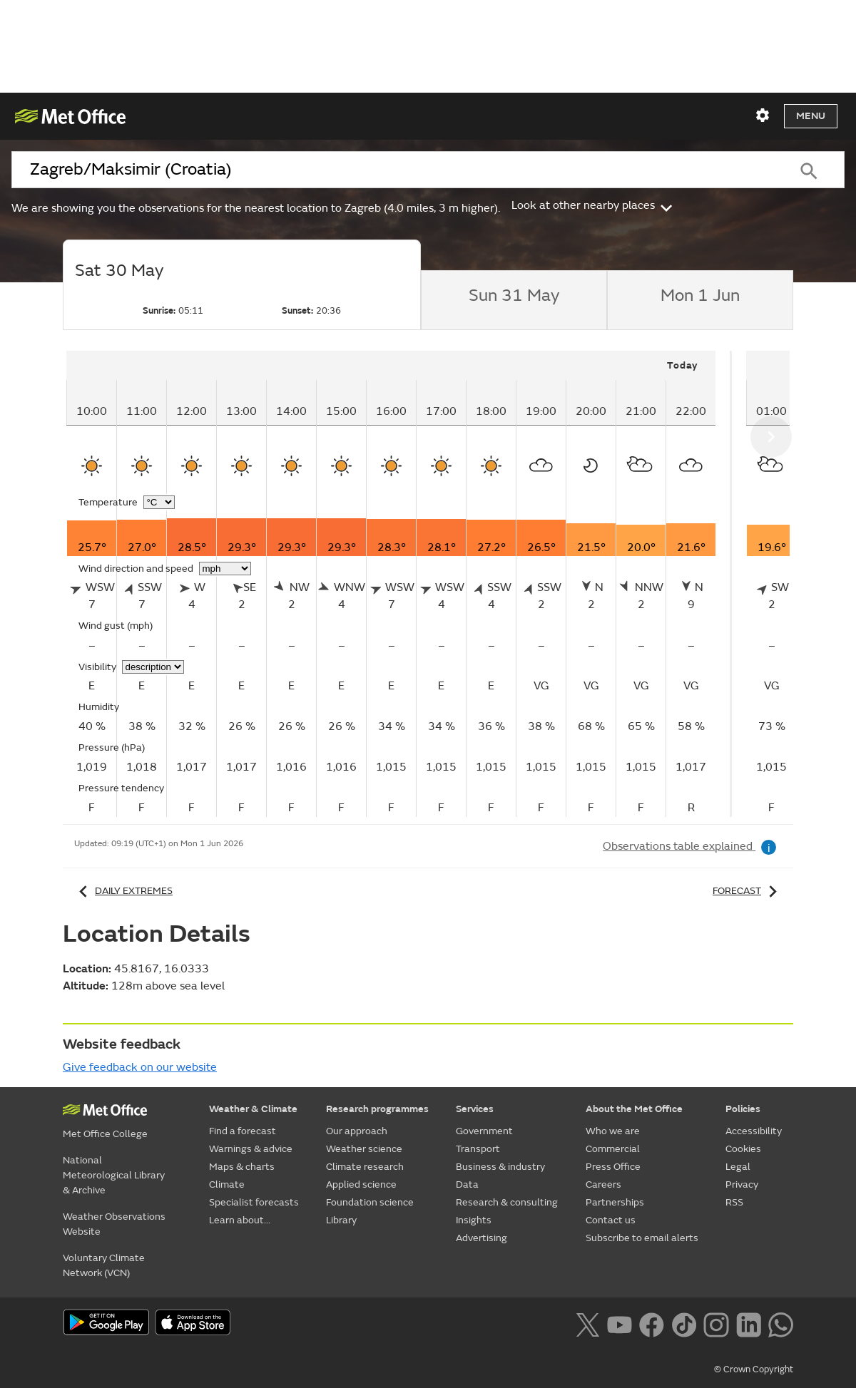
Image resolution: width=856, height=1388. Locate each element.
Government (484, 1131)
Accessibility (753, 1131)
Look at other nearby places (593, 205)
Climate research (365, 1167)
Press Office (613, 1167)
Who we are (613, 1131)
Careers (603, 1184)
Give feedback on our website (140, 1067)
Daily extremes (123, 891)
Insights (473, 1220)
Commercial (613, 1149)
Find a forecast (242, 1131)
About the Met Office (634, 1109)
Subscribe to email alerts (642, 1238)
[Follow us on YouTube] (619, 1323)
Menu (810, 116)
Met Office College (105, 1134)
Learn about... (239, 1220)
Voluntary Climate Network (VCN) (104, 1265)
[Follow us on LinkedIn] (748, 1323)
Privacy (741, 1184)
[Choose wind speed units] (225, 568)
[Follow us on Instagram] (715, 1323)
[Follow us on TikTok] (683, 1323)
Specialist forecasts (254, 1202)
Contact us (611, 1220)
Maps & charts (242, 1167)
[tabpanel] (399, 584)
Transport (478, 1149)
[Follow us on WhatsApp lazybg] (780, 1323)
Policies (742, 1109)
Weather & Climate (253, 1109)
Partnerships (615, 1202)
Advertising (481, 1238)
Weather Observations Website (114, 1224)
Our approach (356, 1131)
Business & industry (500, 1167)
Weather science (364, 1149)
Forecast (747, 891)
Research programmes (377, 1109)
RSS (734, 1202)
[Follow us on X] (587, 1323)
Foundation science (370, 1202)
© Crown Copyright (753, 1369)
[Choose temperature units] (159, 502)
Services (475, 1109)
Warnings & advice (250, 1149)
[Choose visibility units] (153, 667)
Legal (737, 1167)
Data (467, 1184)
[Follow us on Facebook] (651, 1323)
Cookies (743, 1149)
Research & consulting (507, 1202)
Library (341, 1220)
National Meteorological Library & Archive (114, 1175)
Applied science (361, 1184)
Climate (227, 1184)
